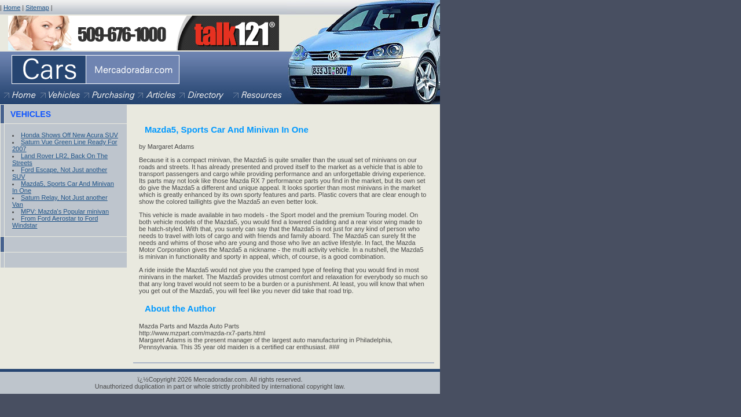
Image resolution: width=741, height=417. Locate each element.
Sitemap (37, 7)
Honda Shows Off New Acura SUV (69, 134)
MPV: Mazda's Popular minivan (65, 211)
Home (11, 7)
